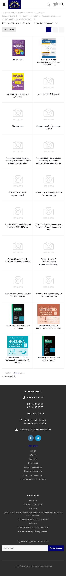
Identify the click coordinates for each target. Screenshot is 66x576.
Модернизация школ (33, 504)
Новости (33, 500)
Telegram (38, 438)
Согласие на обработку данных (33, 531)
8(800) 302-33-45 (35, 397)
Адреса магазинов (33, 467)
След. (17, 373)
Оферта (33, 523)
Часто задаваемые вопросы (33, 479)
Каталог (33, 446)
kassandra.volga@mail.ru (35, 423)
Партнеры (33, 463)
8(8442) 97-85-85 (35, 407)
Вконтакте (31, 438)
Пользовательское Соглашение (33, 519)
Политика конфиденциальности (33, 527)
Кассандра (33, 495)
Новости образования (33, 475)
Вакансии (33, 508)
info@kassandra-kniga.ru (35, 420)
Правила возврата (33, 471)
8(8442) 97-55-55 (35, 404)
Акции (33, 451)
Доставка (33, 459)
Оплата (33, 455)
